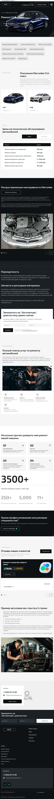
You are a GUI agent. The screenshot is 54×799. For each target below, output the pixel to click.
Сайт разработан (45, 792)
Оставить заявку (41, 4)
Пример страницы (5, 761)
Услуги (2, 763)
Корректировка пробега (9, 44)
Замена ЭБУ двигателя (36, 49)
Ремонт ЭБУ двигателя (28, 44)
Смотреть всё (46, 551)
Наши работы (33, 734)
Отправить (8, 330)
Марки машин (33, 728)
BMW (29, 136)
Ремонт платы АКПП (45, 44)
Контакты (32, 741)
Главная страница (5, 749)
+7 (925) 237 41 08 (27, 5)
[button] (51, 253)
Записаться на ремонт (9, 23)
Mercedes (44, 136)
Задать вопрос (13, 701)
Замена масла (22, 58)
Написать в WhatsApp (10, 528)
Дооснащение (6, 49)
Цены (30, 731)
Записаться (45, 721)
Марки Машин (4, 754)
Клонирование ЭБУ (20, 49)
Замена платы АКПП (8, 58)
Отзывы (31, 738)
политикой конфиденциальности (29, 330)
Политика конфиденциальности (8, 758)
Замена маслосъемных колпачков (12, 54)
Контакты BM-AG (5, 751)
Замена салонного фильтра (35, 54)
